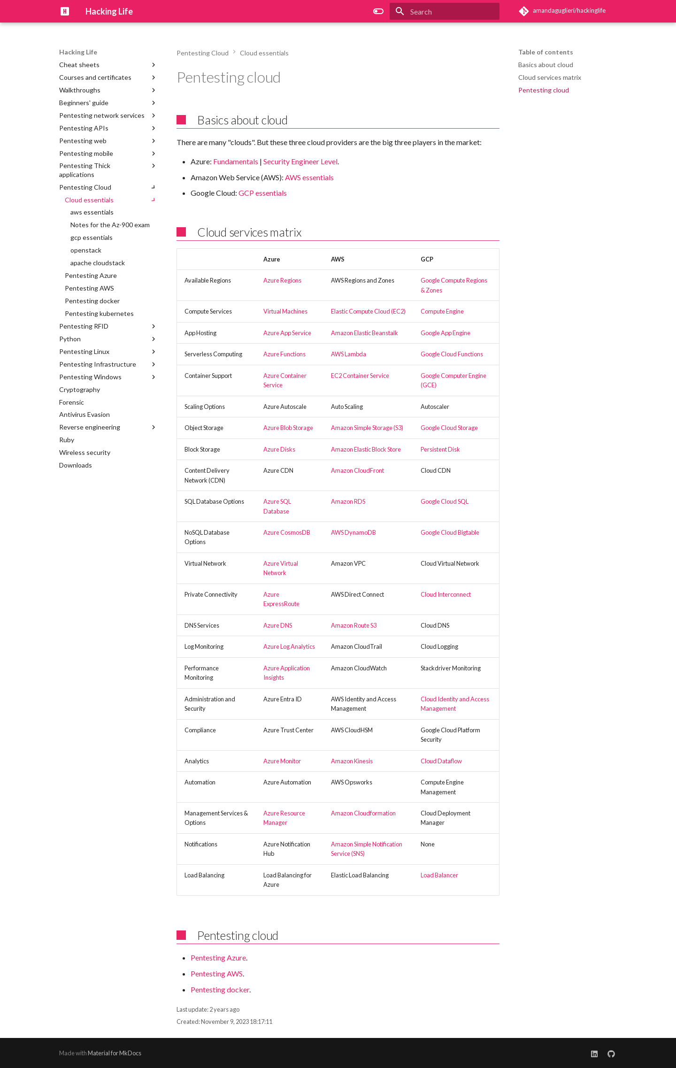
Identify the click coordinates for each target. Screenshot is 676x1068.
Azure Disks (279, 449)
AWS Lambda (348, 354)
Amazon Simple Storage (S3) (367, 427)
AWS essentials (309, 177)
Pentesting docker (220, 989)
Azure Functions (284, 354)
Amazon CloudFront (357, 470)
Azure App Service (287, 333)
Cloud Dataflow (441, 761)
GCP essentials (262, 192)
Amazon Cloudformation (363, 813)
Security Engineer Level (300, 161)
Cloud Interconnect (446, 594)
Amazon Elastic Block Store (366, 449)
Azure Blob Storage (288, 427)
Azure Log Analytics (289, 646)
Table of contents (545, 52)
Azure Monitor (282, 761)
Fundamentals (235, 161)
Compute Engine (442, 311)
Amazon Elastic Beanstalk (364, 333)
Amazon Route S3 (353, 625)
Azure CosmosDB (286, 532)
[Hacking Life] (64, 11)
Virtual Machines (285, 311)
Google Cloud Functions (452, 354)
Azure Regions (282, 280)
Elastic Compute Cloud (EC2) (368, 311)
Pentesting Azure (218, 957)
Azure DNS (277, 625)
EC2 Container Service (360, 375)
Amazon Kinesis (352, 761)
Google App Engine (445, 333)
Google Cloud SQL (445, 501)
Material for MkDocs (114, 1053)
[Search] (444, 11)
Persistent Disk (440, 449)
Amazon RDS (348, 501)
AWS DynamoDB (353, 532)
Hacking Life (78, 52)
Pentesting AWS (217, 973)
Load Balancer (439, 875)
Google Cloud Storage (449, 427)
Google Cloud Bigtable (450, 532)
